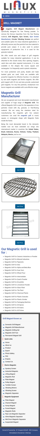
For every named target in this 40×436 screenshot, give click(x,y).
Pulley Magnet (10, 382)
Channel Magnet (10, 403)
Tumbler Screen (10, 385)
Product (8, 348)
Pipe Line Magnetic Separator (15, 414)
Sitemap (28, 433)
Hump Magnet (10, 405)
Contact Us (9, 362)
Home (7, 342)
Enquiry (7, 359)
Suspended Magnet (11, 422)
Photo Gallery (9, 353)
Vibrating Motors (11, 388)
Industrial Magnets (11, 371)
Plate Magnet (9, 379)
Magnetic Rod (10, 377)
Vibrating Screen (10, 390)
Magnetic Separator (12, 393)
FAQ (6, 356)
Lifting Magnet (10, 374)
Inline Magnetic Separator (14, 416)
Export (7, 351)
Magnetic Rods (10, 411)
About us (8, 345)
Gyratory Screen (10, 368)
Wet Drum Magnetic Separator (15, 419)
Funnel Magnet (10, 408)
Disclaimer (21, 433)
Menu (6, 16)
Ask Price (20, 170)
